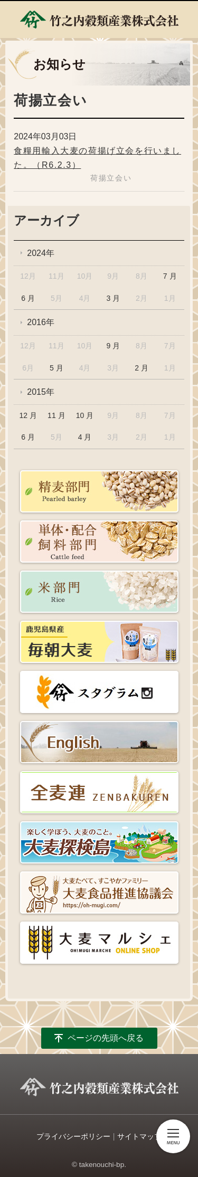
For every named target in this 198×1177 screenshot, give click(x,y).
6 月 (28, 298)
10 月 (84, 415)
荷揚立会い (110, 178)
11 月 (56, 415)
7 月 (170, 276)
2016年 (40, 322)
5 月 (56, 368)
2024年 (40, 253)
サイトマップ (139, 1136)
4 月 (85, 437)
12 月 (27, 415)
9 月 (113, 345)
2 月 (141, 368)
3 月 (113, 298)
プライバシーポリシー (73, 1136)
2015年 (40, 391)
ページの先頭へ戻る (106, 1037)
